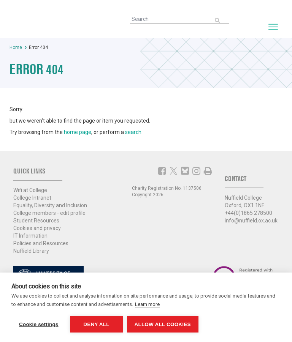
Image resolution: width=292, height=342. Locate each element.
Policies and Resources (40, 243)
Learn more (147, 304)
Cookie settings (39, 324)
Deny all (96, 324)
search (133, 132)
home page (77, 132)
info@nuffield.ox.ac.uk (251, 220)
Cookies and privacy (37, 228)
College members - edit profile (49, 213)
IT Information (30, 236)
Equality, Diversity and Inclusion (50, 205)
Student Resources (36, 220)
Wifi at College (30, 190)
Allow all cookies (163, 324)
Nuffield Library (31, 251)
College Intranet (32, 198)
